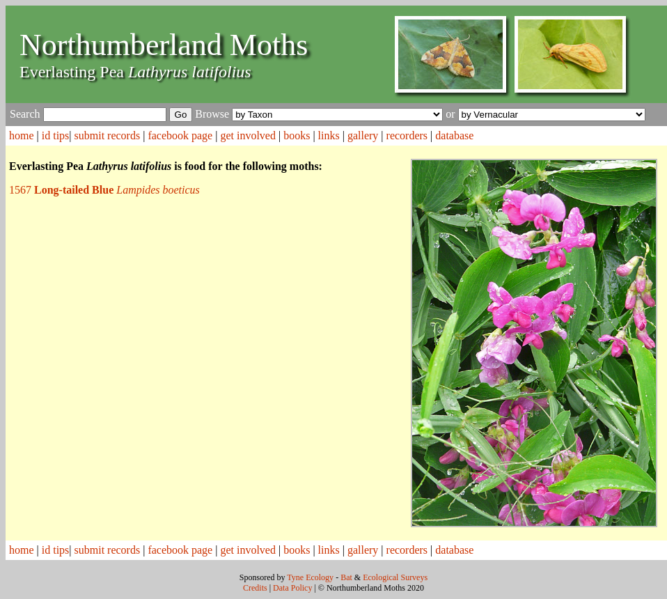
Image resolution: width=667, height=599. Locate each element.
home (21, 135)
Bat (346, 577)
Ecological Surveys (395, 577)
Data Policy (292, 588)
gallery (362, 135)
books (296, 135)
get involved (248, 135)
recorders (407, 135)
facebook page (180, 135)
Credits (255, 588)
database (454, 135)
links (329, 135)
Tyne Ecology (310, 577)
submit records (107, 135)
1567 (104, 190)
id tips (56, 135)
